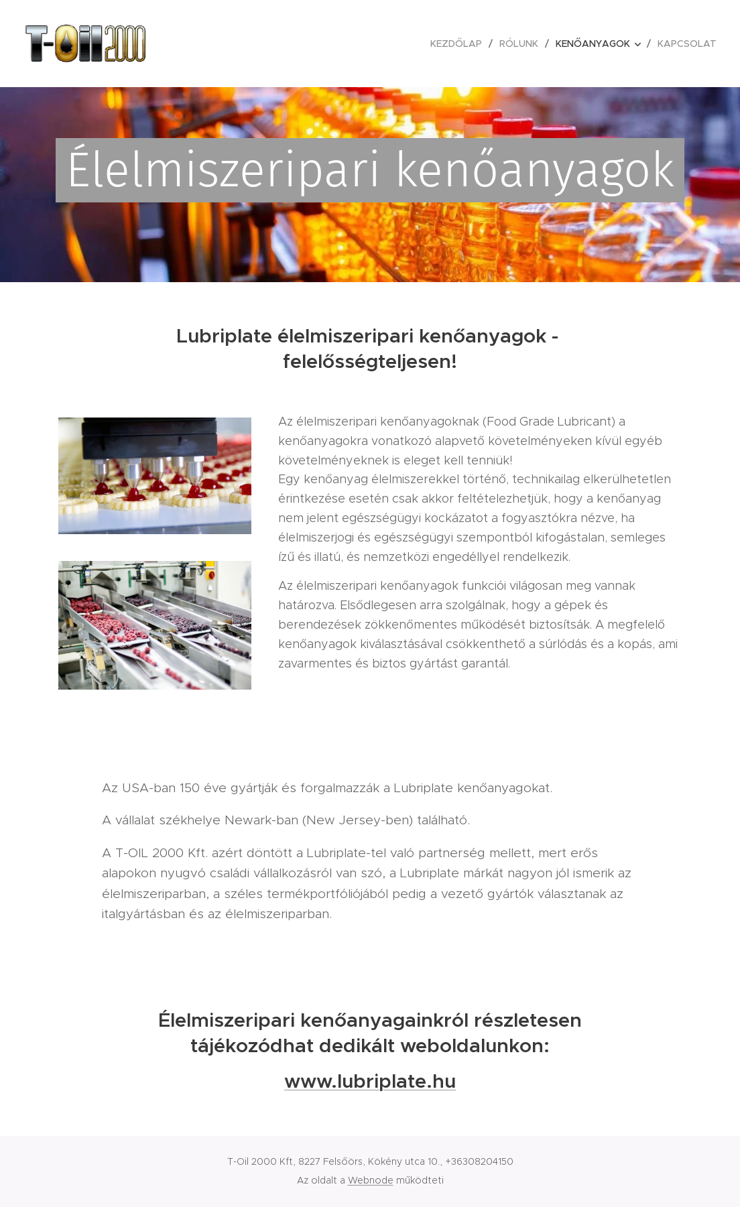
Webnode (370, 1180)
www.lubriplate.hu (370, 1081)
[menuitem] (460, 43)
